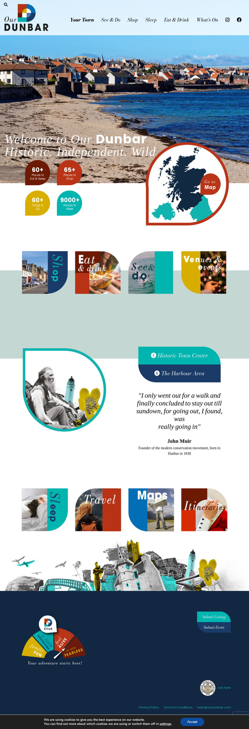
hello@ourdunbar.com (214, 707)
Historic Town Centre (179, 355)
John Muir (179, 441)
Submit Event (213, 627)
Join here (215, 688)
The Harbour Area (179, 373)
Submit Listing (214, 617)
